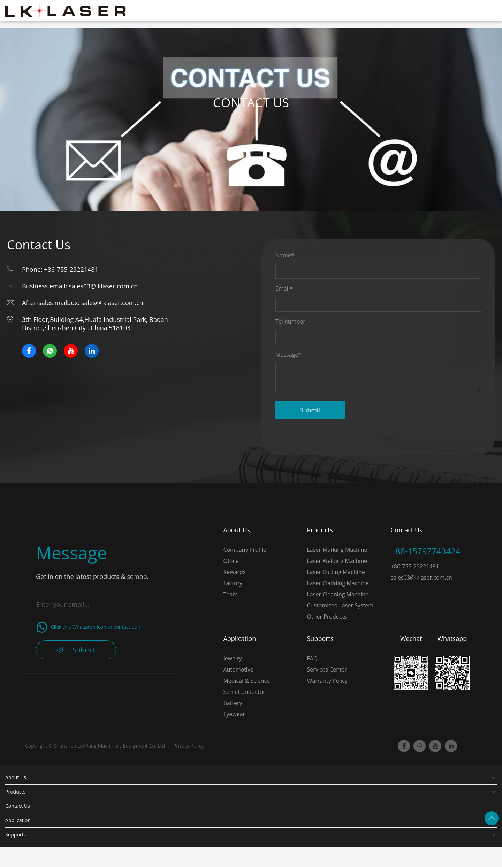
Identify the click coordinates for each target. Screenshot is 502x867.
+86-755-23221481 (415, 566)
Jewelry (232, 658)
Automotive (238, 669)
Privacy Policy (188, 745)
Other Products (327, 616)
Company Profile (244, 550)
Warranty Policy (327, 680)
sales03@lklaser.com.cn (421, 577)
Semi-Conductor (244, 692)
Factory (232, 583)
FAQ (312, 658)
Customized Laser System (340, 605)
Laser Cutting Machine (336, 572)
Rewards (234, 572)
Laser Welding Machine (337, 561)
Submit (310, 410)
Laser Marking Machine (337, 550)
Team (230, 594)
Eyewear (234, 714)
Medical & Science (246, 680)
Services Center (327, 669)
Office (230, 561)
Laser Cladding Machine (338, 583)
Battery (232, 703)
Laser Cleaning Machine (338, 594)
